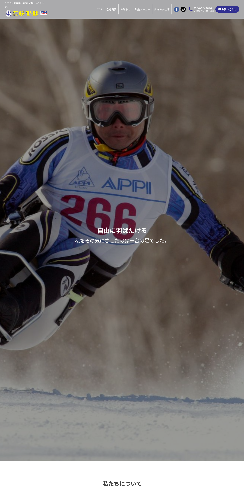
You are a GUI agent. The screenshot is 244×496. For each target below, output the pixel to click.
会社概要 (111, 9)
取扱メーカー (142, 9)
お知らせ (125, 9)
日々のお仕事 (162, 9)
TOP (99, 9)
